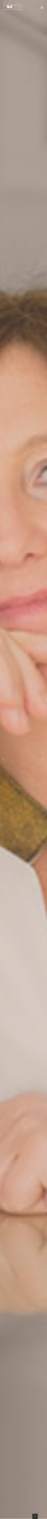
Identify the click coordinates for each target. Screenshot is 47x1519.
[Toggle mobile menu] (42, 7)
